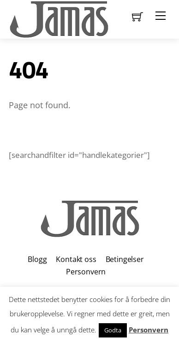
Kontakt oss (76, 259)
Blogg (37, 259)
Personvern (86, 272)
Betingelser (125, 259)
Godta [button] (112, 330)
